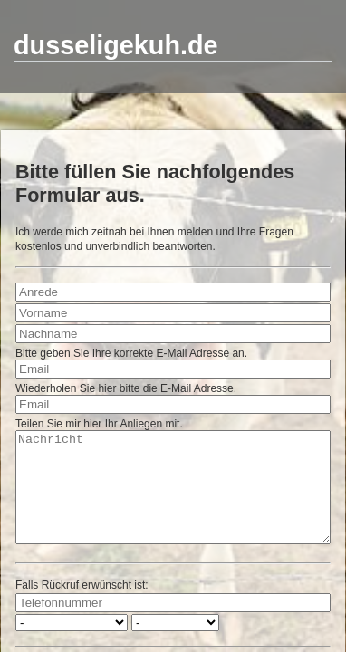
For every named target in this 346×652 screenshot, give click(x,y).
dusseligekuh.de (116, 45)
